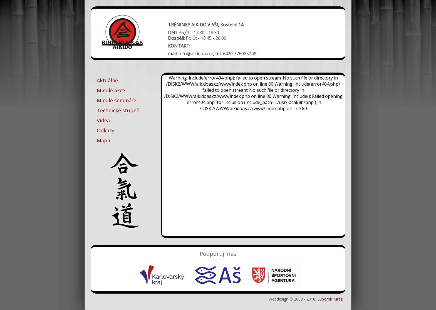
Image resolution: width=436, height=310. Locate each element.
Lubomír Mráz (330, 299)
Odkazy (105, 130)
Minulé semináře (116, 100)
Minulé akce (111, 90)
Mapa (103, 140)
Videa (103, 120)
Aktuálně (107, 80)
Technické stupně (118, 110)
